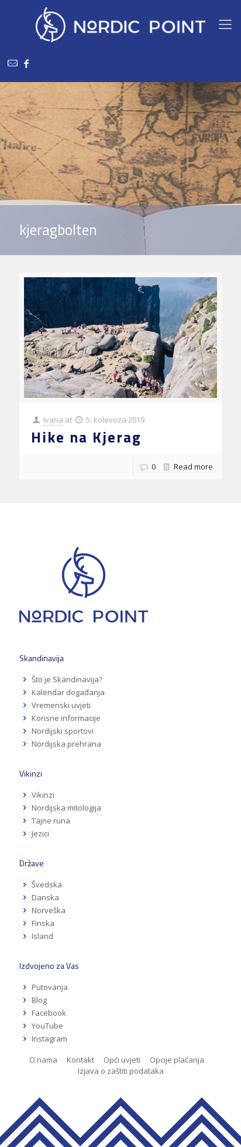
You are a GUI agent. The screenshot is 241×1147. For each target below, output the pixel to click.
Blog (39, 1000)
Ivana (53, 419)
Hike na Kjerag (86, 437)
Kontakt (80, 1059)
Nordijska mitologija (66, 807)
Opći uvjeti (122, 1059)
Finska (43, 923)
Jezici (40, 833)
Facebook (49, 1013)
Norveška (49, 910)
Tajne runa (51, 820)
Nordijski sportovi (63, 731)
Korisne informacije (66, 718)
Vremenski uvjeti (61, 705)
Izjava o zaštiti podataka (121, 1071)
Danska (45, 897)
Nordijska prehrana (66, 743)
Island (42, 936)
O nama (43, 1059)
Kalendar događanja (68, 692)
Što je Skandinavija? (67, 679)
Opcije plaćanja (177, 1059)
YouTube (46, 1025)
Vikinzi (43, 794)
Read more (193, 466)
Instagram (49, 1038)
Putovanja (50, 987)
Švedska (47, 884)
